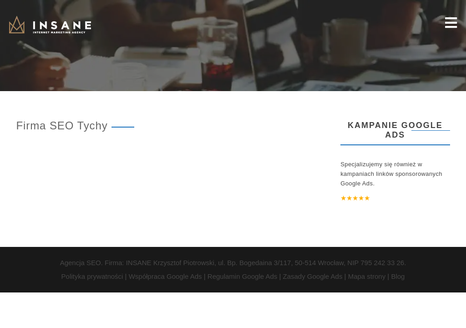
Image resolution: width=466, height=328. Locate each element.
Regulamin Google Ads (242, 276)
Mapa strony (367, 276)
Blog (398, 276)
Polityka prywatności (92, 276)
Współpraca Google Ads (165, 276)
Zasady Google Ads (312, 276)
